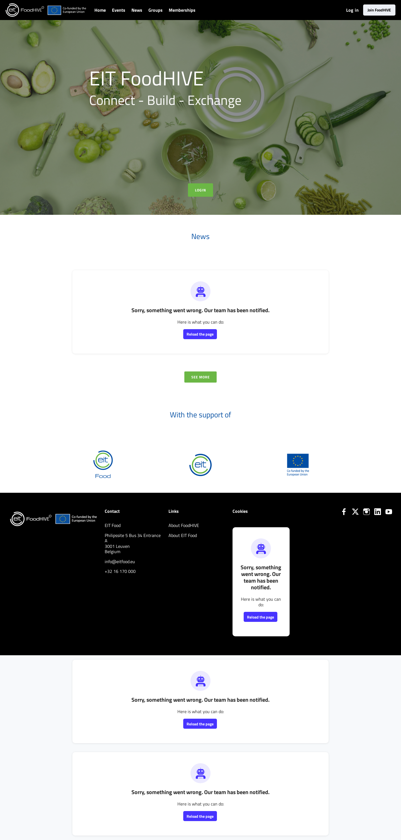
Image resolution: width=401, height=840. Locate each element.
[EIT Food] (103, 464)
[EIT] (200, 464)
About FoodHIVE (183, 525)
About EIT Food (182, 535)
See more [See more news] (200, 377)
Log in (352, 10)
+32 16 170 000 (120, 571)
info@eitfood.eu (120, 561)
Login (200, 190)
